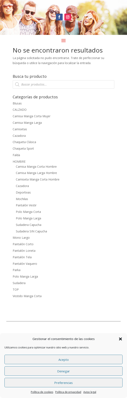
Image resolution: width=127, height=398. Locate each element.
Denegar (63, 371)
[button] (120, 339)
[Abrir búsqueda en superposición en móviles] (63, 84)
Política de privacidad (68, 392)
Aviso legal (89, 392)
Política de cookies (42, 392)
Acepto (63, 359)
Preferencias (63, 383)
